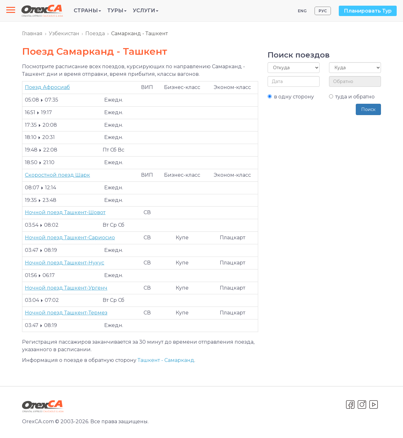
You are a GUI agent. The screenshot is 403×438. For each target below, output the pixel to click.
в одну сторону (291, 97)
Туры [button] (117, 11)
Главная (32, 33)
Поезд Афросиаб (47, 87)
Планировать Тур (368, 11)
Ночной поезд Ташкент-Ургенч (66, 288)
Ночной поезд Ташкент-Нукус (64, 263)
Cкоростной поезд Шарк (57, 175)
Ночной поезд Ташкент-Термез (66, 313)
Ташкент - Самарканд (166, 360)
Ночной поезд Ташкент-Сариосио (70, 238)
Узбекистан (64, 33)
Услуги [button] (145, 11)
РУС (323, 10)
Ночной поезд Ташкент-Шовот (65, 212)
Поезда (95, 33)
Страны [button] (87, 11)
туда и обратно (352, 97)
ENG (302, 10)
